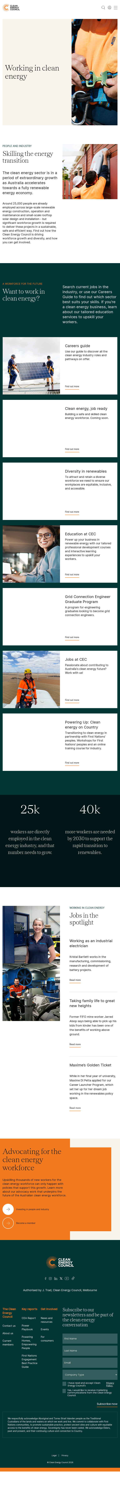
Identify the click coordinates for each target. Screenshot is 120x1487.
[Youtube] (67, 1278)
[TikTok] (73, 1278)
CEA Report (29, 1318)
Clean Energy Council (58, 1462)
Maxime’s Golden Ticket (90, 1065)
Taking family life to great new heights (92, 1003)
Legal (54, 1455)
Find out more (72, 387)
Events (45, 1329)
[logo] (11, 7)
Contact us (8, 1325)
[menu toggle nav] (116, 7)
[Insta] (50, 1278)
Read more (75, 981)
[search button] (103, 7)
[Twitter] (61, 1278)
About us (7, 1333)
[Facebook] (45, 1278)
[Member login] (109, 7)
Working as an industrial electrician (91, 943)
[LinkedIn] (55, 1278)
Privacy (65, 1455)
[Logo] (60, 1262)
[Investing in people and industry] (28, 1209)
